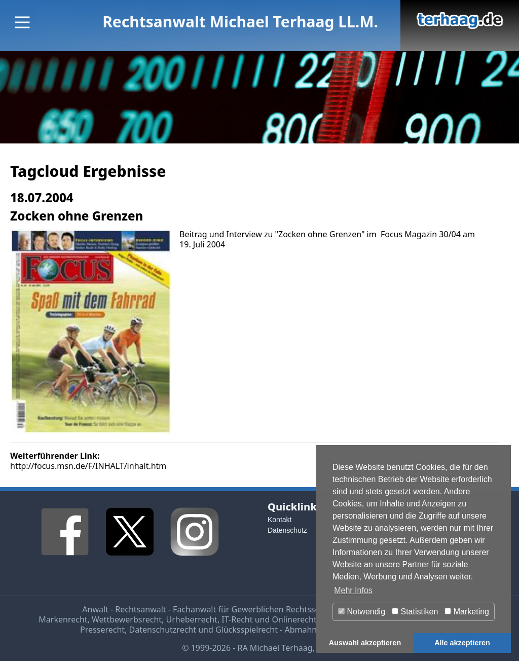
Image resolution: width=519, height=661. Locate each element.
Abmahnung (307, 629)
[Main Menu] (22, 22)
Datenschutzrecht (162, 629)
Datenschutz (287, 530)
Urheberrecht (191, 619)
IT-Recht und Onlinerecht (268, 619)
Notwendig (361, 611)
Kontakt (279, 520)
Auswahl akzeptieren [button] (365, 643)
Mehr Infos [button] (353, 590)
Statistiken (415, 611)
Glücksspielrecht (246, 629)
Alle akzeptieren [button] (462, 643)
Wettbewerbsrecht (127, 619)
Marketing (466, 611)
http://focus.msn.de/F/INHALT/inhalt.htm (88, 465)
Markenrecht (63, 619)
